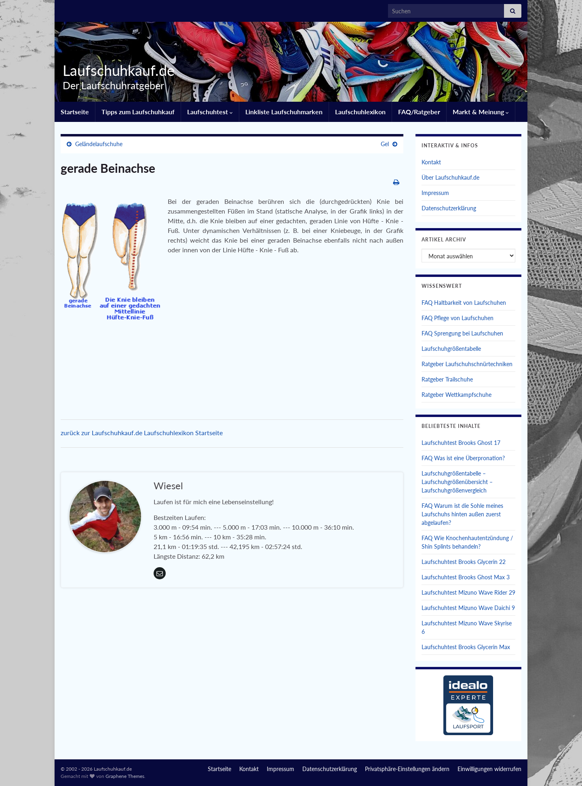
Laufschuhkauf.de (116, 70)
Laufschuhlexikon (360, 111)
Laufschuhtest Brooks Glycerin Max (466, 646)
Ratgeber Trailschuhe (447, 379)
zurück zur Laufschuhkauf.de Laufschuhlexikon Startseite (142, 432)
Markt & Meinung (481, 111)
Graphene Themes (124, 776)
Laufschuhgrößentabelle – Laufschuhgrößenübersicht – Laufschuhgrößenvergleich (457, 482)
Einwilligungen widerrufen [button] (489, 768)
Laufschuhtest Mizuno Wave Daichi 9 (468, 607)
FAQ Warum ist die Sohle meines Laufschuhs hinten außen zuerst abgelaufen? (462, 514)
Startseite (75, 111)
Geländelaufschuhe (98, 143)
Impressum (435, 192)
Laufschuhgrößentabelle (451, 348)
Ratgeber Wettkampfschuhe (456, 394)
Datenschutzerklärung (449, 208)
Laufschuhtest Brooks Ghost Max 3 (466, 577)
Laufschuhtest (210, 111)
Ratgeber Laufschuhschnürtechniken (467, 364)
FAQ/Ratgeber (419, 111)
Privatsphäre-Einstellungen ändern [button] (407, 768)
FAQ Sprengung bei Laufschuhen (462, 333)
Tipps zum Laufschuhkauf (138, 111)
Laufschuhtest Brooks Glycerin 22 (464, 561)
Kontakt (431, 162)
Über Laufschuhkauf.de (450, 177)
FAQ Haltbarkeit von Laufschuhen (464, 302)
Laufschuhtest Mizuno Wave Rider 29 (468, 592)
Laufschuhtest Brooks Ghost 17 (461, 442)
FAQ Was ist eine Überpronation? (463, 458)
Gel (385, 143)
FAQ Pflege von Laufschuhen (457, 317)
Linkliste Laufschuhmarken (284, 111)
